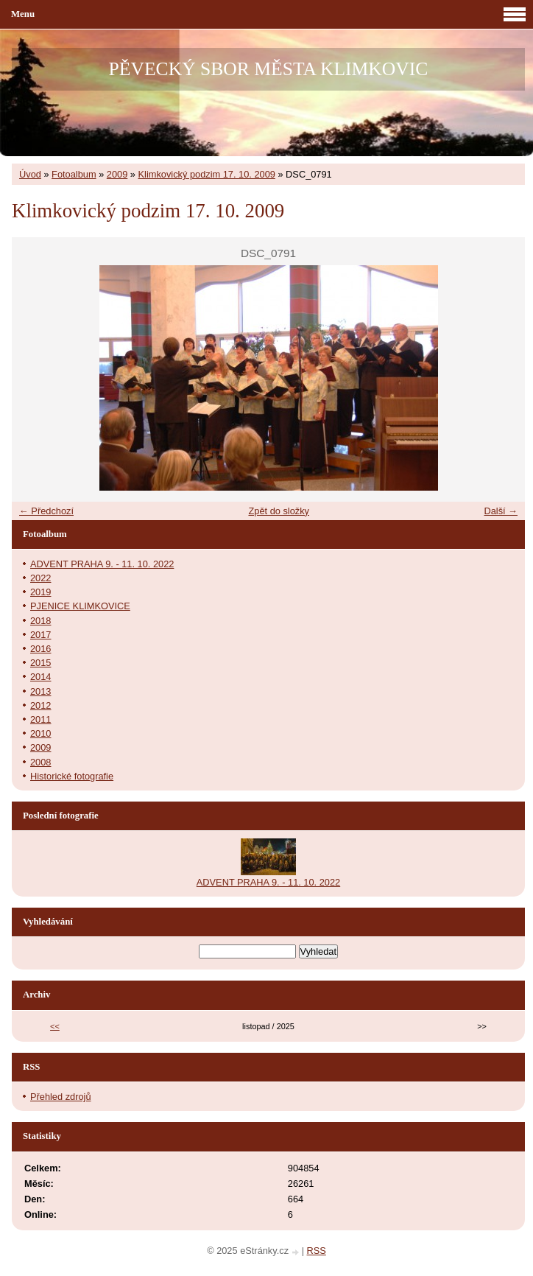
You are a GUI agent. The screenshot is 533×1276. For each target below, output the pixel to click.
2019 (40, 591)
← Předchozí (46, 510)
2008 (40, 762)
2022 (40, 577)
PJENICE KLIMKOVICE (80, 605)
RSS (316, 1250)
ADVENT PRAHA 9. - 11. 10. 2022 (102, 563)
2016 (40, 648)
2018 (40, 620)
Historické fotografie (71, 776)
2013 (40, 691)
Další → (501, 510)
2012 (40, 705)
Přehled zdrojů (60, 1096)
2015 (40, 662)
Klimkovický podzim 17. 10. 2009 (206, 174)
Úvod (30, 174)
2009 (117, 174)
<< (55, 1026)
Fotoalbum (74, 174)
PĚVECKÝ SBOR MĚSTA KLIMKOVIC (268, 69)
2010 (40, 733)
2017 (40, 634)
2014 (40, 676)
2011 (40, 719)
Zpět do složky (278, 510)
